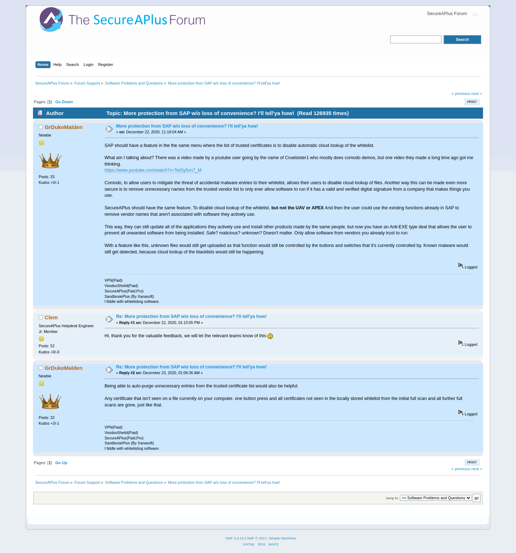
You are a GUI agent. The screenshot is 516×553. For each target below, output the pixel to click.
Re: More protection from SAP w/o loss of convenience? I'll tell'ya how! (191, 316)
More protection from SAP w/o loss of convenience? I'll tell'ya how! (187, 126)
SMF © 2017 (257, 538)
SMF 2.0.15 (234, 538)
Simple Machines (282, 538)
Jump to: (392, 498)
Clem (51, 317)
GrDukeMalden (64, 127)
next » (476, 93)
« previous (461, 93)
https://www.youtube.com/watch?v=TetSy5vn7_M (153, 170)
